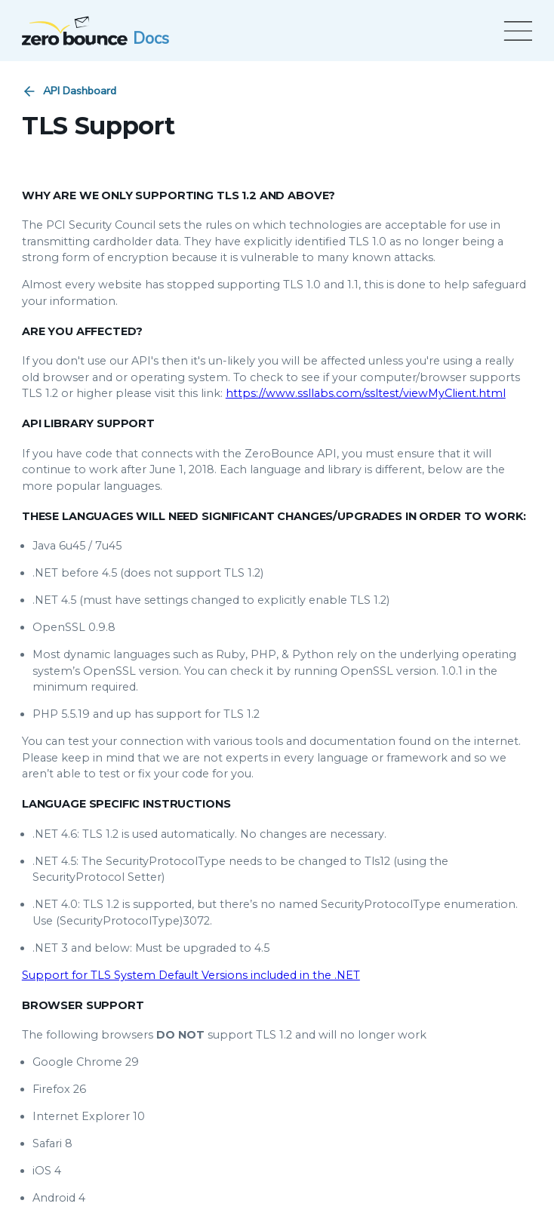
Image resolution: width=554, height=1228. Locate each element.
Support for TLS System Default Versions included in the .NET (191, 975)
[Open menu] (515, 31)
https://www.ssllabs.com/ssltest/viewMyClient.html (366, 393)
